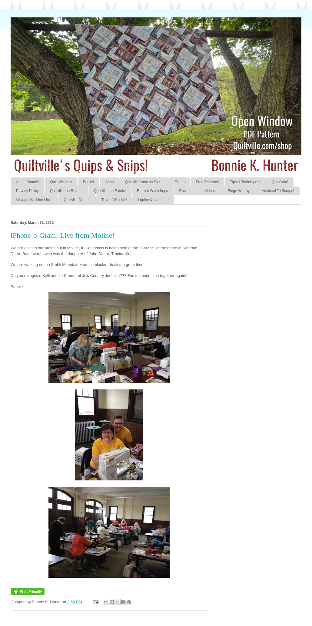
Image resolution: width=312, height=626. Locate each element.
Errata (180, 182)
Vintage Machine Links (34, 200)
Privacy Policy (27, 191)
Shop (109, 182)
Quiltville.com (60, 182)
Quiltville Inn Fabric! (110, 191)
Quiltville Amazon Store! (144, 182)
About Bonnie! (27, 182)
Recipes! (186, 191)
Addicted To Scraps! (278, 191)
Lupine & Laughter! (153, 200)
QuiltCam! (280, 182)
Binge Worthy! (239, 191)
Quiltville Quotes (77, 200)
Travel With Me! (114, 200)
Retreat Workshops (152, 191)
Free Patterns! (207, 182)
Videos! (210, 191)
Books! (88, 182)
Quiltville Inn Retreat (66, 191)
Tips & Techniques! (245, 182)
